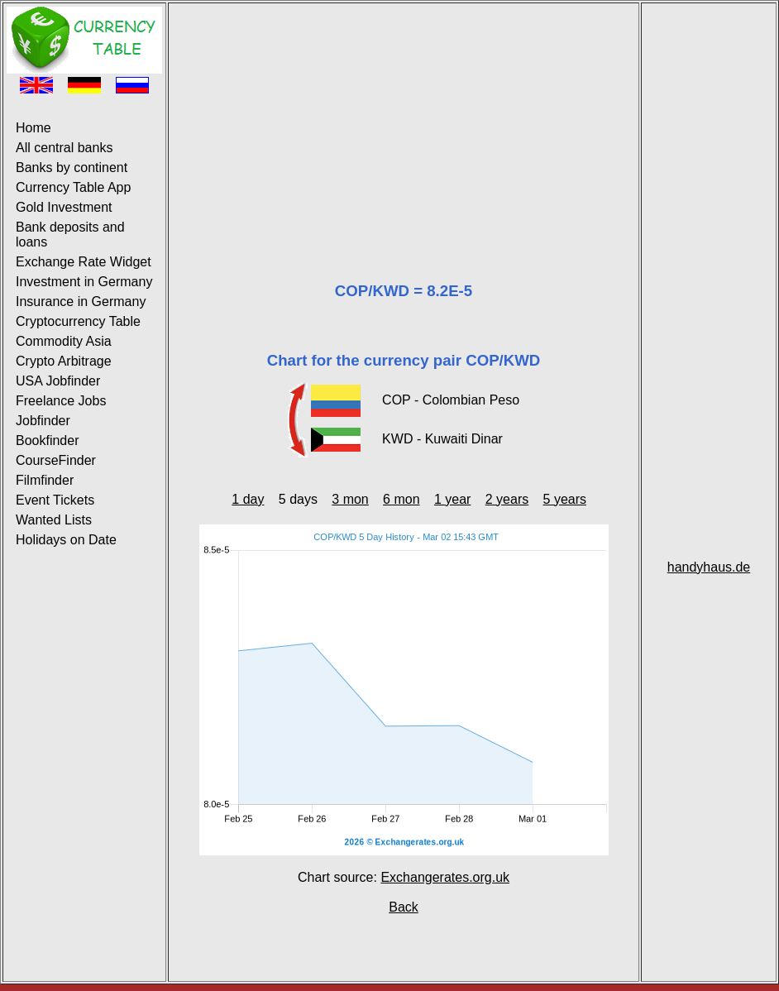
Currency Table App (73, 187)
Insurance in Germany (81, 301)
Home (33, 128)
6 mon (401, 499)
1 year (452, 499)
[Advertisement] (403, 122)
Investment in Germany (84, 282)
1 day (248, 499)
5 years (564, 499)
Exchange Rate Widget (83, 262)
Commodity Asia (64, 341)
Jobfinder (43, 421)
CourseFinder (56, 460)
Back (403, 907)
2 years (506, 499)
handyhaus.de (709, 567)
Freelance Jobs (61, 401)
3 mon (350, 499)
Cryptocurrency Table (78, 321)
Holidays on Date (66, 540)
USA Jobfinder (58, 381)
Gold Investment (64, 207)
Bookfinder (47, 440)
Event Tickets (55, 500)
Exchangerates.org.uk (444, 877)
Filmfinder (45, 480)
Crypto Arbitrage (64, 361)
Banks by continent (71, 167)
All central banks (64, 148)
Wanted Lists (54, 520)
